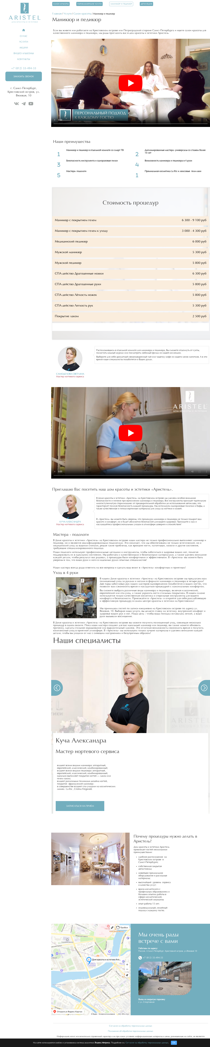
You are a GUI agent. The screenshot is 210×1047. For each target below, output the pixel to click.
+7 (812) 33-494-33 (23, 68)
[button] (57, 688)
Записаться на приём (80, 806)
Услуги (67, 13)
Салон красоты (82, 13)
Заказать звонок (23, 76)
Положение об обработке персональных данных (130, 1031)
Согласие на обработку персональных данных (130, 1026)
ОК (173, 1043)
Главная (57, 13)
